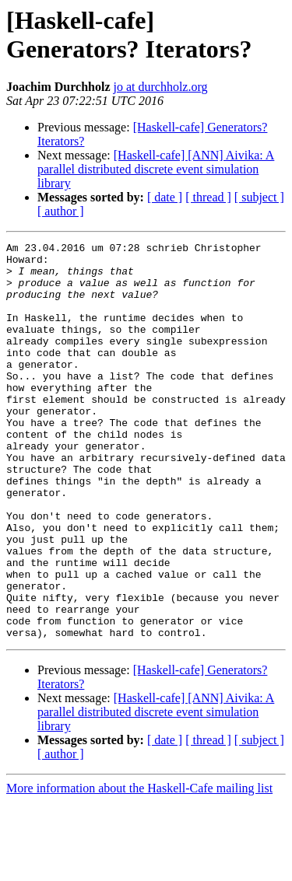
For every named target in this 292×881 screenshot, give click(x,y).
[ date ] (164, 197)
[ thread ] (208, 197)
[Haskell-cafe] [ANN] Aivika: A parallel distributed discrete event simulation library (155, 169)
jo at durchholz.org (160, 86)
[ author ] (60, 211)
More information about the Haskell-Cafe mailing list (139, 867)
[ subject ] (259, 197)
